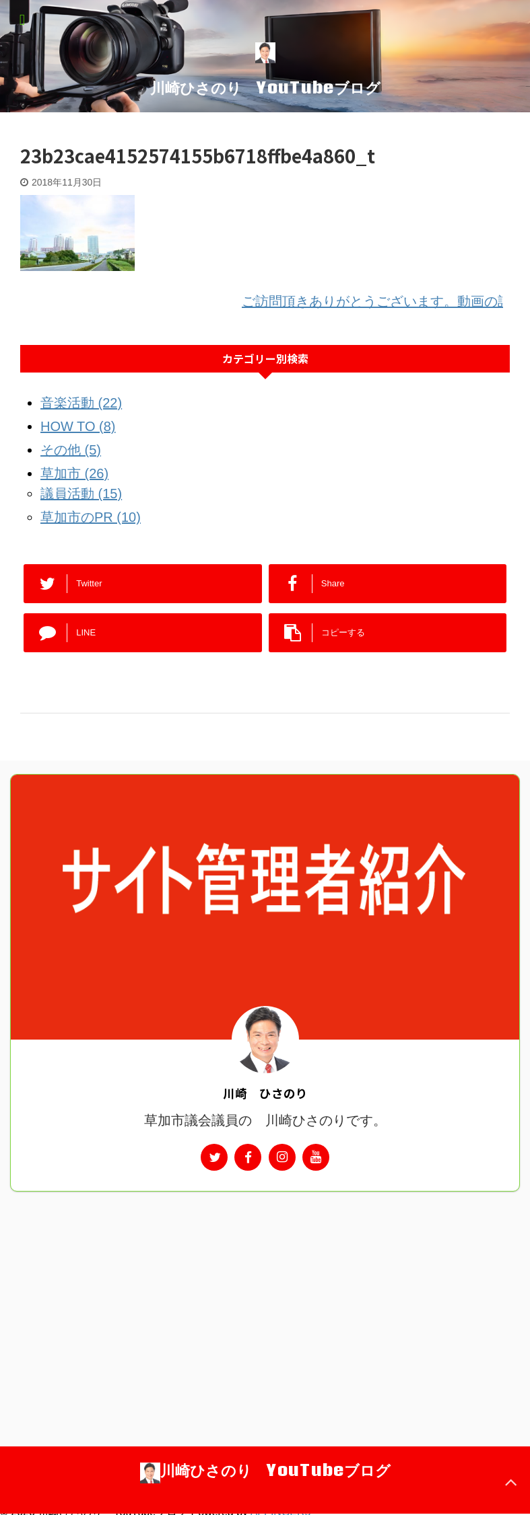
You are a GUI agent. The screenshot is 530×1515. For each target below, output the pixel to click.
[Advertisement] (265, 1292)
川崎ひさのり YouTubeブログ (265, 87)
